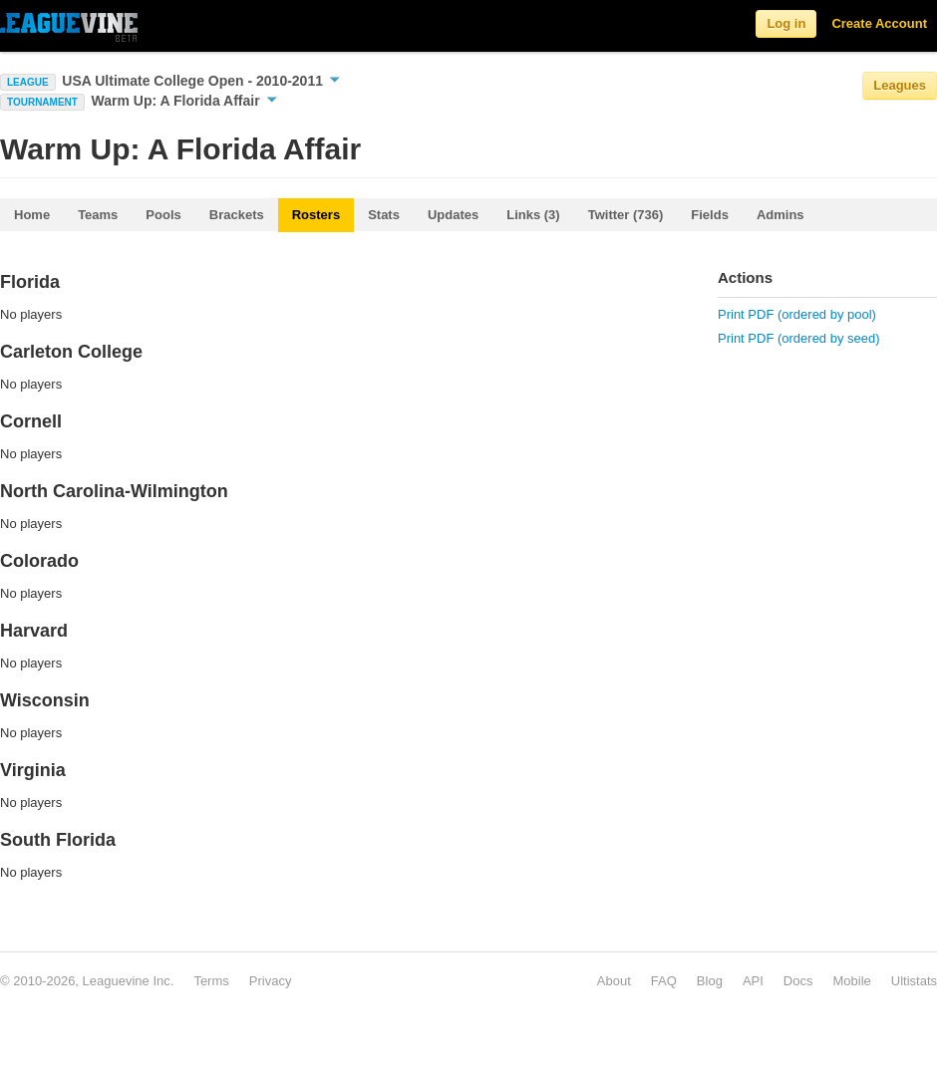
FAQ (664, 980)
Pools (163, 214)
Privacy (270, 980)
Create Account (879, 23)
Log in (786, 23)
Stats (384, 214)
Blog (710, 980)
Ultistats (914, 980)
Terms (210, 980)
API (753, 980)
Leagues (899, 85)
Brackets (236, 214)
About (614, 980)
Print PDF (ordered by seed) (799, 338)
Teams (98, 214)
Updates (453, 214)
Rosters (316, 214)
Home (32, 214)
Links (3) (532, 214)
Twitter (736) (626, 214)
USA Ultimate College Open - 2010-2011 (201, 81)
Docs (798, 980)
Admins (780, 214)
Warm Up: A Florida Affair (184, 101)
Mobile (851, 980)
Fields (710, 214)
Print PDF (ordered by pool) (797, 314)
